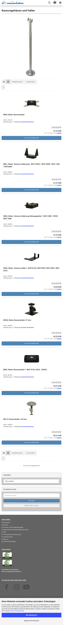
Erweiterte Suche (32, 505)
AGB (4, 532)
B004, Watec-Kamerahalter (14, 115)
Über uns (6, 539)
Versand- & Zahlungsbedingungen (13, 527)
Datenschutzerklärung (17, 611)
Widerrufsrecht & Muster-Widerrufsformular (15, 529)
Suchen (32, 500)
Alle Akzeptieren (31, 615)
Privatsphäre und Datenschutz (12, 534)
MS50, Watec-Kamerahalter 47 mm (17, 320)
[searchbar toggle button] (49, 2)
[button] (4, 82)
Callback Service (8, 537)
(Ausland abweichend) (27, 122)
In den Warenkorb (31, 138)
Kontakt (5, 525)
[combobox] (17, 82)
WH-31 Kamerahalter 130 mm (15, 419)
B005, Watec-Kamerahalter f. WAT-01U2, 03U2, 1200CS (25, 370)
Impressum (6, 522)
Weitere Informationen (31, 621)
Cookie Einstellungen (9, 541)
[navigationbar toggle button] (60, 2)
